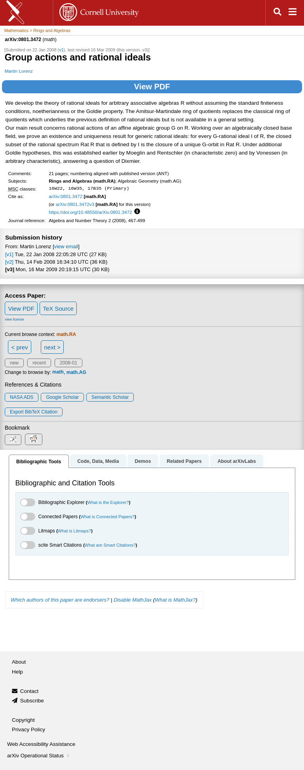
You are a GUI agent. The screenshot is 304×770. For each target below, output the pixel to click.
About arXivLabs (236, 461)
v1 (61, 49)
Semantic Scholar (110, 397)
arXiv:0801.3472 (65, 196)
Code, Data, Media (98, 461)
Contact (29, 691)
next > (52, 347)
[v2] (9, 262)
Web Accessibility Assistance (41, 744)
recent (39, 363)
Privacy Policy (28, 729)
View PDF (152, 86)
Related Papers (184, 461)
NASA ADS (21, 397)
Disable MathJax (133, 600)
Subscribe (32, 701)
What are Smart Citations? (110, 545)
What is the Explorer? (108, 502)
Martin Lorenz (19, 71)
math (58, 372)
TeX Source (58, 308)
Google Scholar (62, 397)
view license (14, 319)
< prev (19, 347)
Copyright (23, 720)
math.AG (76, 372)
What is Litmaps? (74, 530)
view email (66, 246)
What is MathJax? (175, 600)
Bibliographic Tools (38, 461)
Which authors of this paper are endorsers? (60, 600)
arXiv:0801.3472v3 (75, 204)
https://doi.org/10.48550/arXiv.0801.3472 (90, 212)
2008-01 (68, 363)
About (19, 662)
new (14, 363)
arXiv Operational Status (39, 756)
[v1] (9, 254)
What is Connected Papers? (107, 516)
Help (17, 672)
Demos (143, 461)
